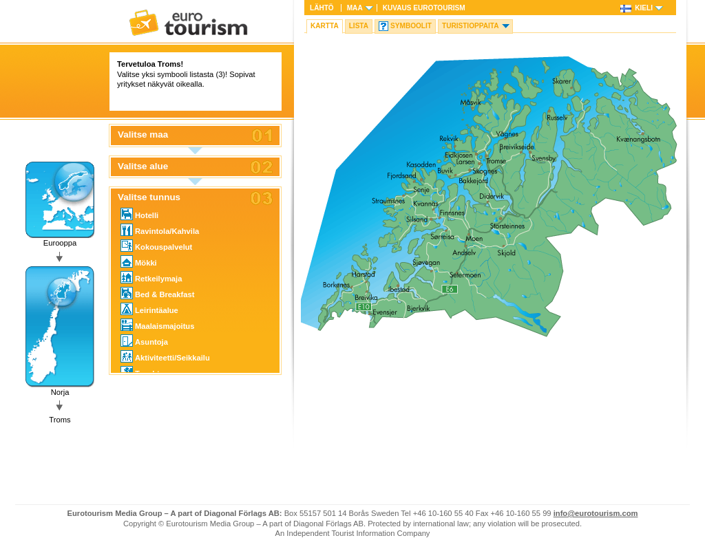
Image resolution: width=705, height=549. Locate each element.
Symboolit (411, 26)
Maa (355, 8)
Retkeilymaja (151, 277)
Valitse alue (143, 166)
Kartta (325, 26)
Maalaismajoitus (157, 325)
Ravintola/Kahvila (159, 230)
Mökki (138, 261)
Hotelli (139, 214)
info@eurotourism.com (596, 513)
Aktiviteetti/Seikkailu (165, 356)
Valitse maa (143, 135)
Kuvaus (424, 8)
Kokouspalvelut (156, 245)
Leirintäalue (149, 309)
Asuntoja (144, 340)
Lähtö (322, 8)
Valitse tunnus (149, 197)
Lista (358, 26)
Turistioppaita (470, 26)
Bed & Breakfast (157, 293)
